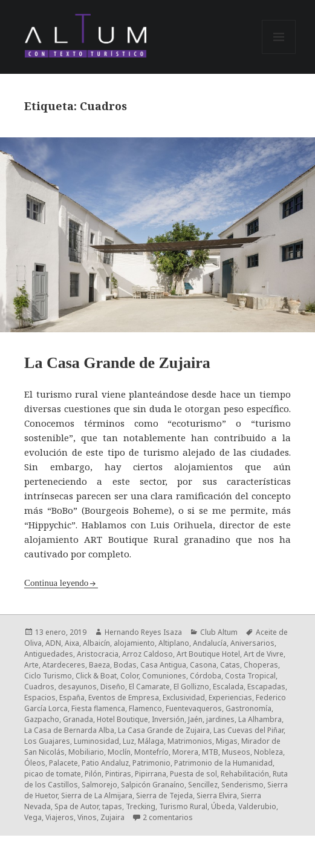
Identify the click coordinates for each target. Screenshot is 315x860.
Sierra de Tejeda (164, 795)
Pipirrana (150, 774)
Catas (230, 665)
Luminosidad (96, 741)
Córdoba (205, 676)
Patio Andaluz (105, 763)
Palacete (63, 763)
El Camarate (149, 686)
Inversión (168, 719)
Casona (203, 665)
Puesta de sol (193, 774)
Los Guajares (47, 741)
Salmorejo (99, 785)
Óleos (34, 763)
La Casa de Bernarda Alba (69, 730)
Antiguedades (48, 654)
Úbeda (223, 806)
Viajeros (59, 817)
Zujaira (112, 817)
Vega (33, 817)
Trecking (140, 806)
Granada (78, 719)
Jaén (195, 719)
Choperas (261, 665)
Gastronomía (248, 708)
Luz (128, 741)
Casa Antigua (163, 665)
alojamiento (134, 643)
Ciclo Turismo (48, 676)
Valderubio (257, 806)
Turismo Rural (183, 806)
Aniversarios (252, 643)
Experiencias (230, 697)
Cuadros (39, 686)
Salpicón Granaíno (152, 785)
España (72, 697)
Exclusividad (184, 697)
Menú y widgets (279, 53)
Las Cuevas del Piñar (248, 730)
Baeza (99, 665)
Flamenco (145, 708)
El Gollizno (191, 686)
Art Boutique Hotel (208, 654)
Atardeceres (63, 665)
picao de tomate (52, 774)
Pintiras (118, 774)
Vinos (87, 817)
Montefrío (151, 752)
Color (129, 676)
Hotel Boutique (122, 719)
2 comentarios (168, 817)
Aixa (72, 643)
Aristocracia (98, 654)
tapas (112, 806)
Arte (31, 665)
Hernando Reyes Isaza (143, 632)
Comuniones (164, 676)
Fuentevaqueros (194, 708)
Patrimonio (151, 763)
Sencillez (203, 785)
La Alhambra (260, 719)
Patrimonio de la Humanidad (223, 763)
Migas (227, 741)
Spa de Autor (76, 806)
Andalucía (210, 643)
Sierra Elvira (216, 795)
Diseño (112, 686)
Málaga (151, 741)
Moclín (119, 752)
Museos (236, 752)
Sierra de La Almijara (96, 795)
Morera (185, 752)
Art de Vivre (264, 654)
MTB (210, 752)
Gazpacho (41, 719)
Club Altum (219, 632)
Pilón (93, 774)
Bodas (125, 665)
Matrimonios (189, 741)
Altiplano (173, 643)
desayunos (77, 686)
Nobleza (268, 752)
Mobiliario (86, 752)
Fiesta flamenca (98, 708)
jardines (220, 719)
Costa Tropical (250, 676)
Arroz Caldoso (147, 654)
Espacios (40, 697)
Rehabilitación (245, 774)
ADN (53, 643)
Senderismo (242, 785)
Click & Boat (96, 676)
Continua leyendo (56, 583)
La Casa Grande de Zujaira (117, 363)
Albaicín (96, 643)
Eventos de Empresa (123, 697)
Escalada (228, 686)
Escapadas (266, 686)
